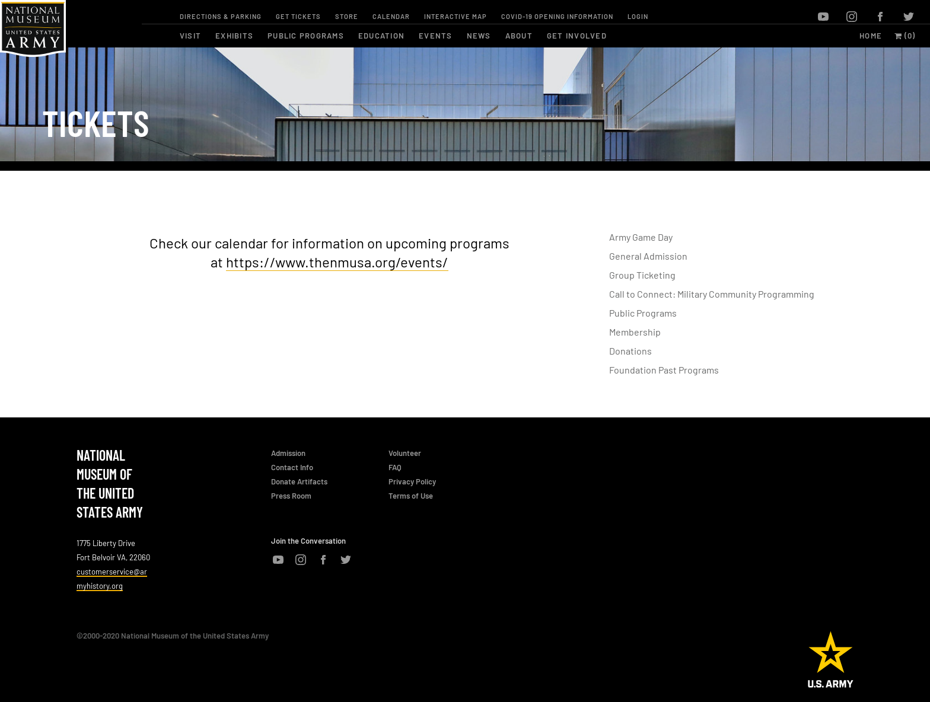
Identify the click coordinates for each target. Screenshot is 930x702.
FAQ (395, 467)
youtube (823, 16)
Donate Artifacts (299, 481)
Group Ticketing (642, 274)
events (436, 35)
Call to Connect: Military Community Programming (711, 293)
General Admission (648, 255)
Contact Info (292, 467)
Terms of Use (410, 495)
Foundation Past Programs (664, 369)
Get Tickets (298, 16)
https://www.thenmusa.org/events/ (337, 261)
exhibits (234, 35)
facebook (880, 16)
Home (870, 35)
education (381, 35)
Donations (630, 350)
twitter (909, 16)
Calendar (391, 16)
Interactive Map (455, 16)
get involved (577, 35)
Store (346, 16)
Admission (288, 453)
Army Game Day (641, 236)
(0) (905, 35)
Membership (635, 331)
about (519, 35)
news (479, 35)
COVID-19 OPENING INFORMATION (557, 16)
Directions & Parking (221, 16)
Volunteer (404, 453)
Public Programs (643, 312)
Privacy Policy (412, 481)
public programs (305, 35)
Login (638, 16)
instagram (852, 16)
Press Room (291, 495)
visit (190, 35)
